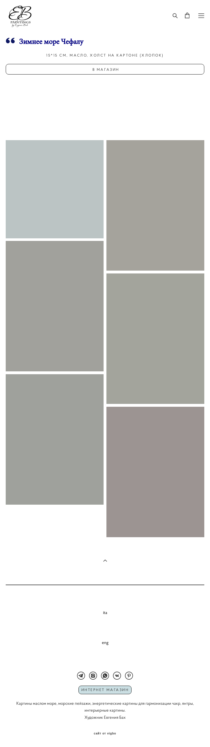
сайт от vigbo (105, 733)
